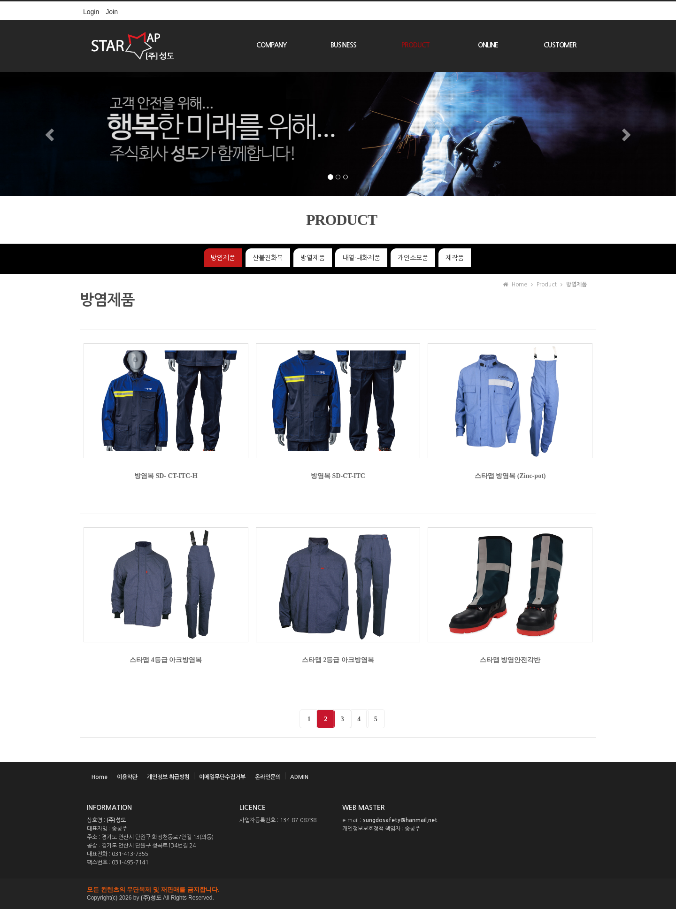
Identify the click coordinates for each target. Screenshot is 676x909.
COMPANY (271, 45)
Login (91, 11)
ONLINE (488, 45)
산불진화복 (268, 257)
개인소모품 (413, 257)
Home (100, 777)
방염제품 (223, 257)
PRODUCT (415, 45)
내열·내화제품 (361, 257)
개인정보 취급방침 (168, 777)
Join (112, 11)
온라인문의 (268, 777)
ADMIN (299, 777)
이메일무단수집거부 (222, 777)
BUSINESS (343, 45)
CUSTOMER (560, 45)
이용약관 (127, 777)
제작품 (455, 257)
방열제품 (312, 257)
